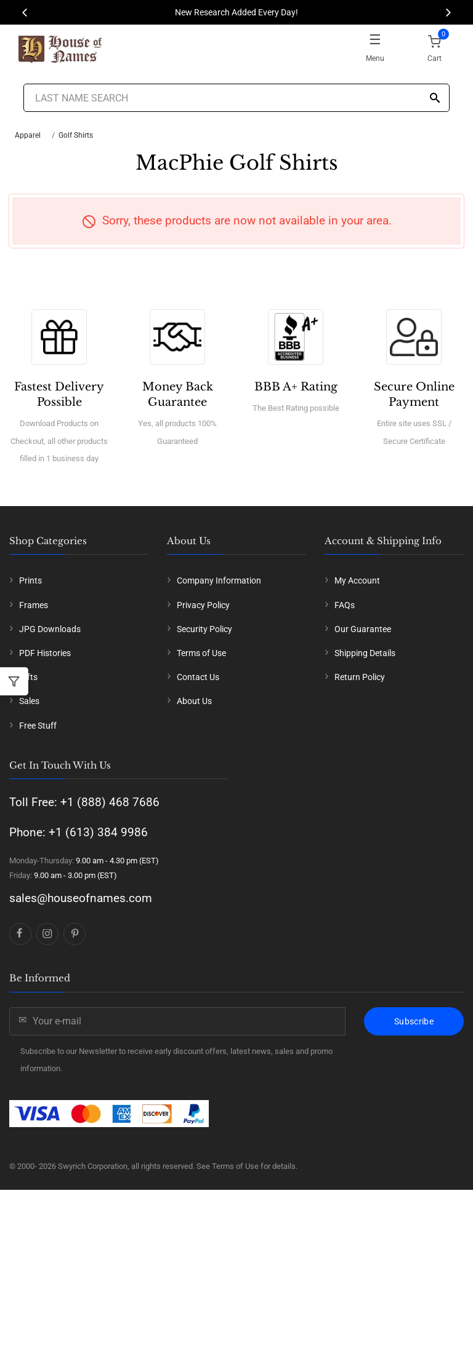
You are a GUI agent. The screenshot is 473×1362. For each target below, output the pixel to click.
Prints (30, 580)
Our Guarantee (362, 629)
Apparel (28, 135)
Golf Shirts (76, 135)
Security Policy (204, 629)
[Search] (434, 98)
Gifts (28, 677)
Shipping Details (364, 653)
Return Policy (359, 677)
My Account (357, 580)
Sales (29, 701)
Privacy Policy (203, 605)
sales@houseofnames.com (80, 898)
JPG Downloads (50, 629)
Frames (33, 605)
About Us (194, 701)
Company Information (219, 580)
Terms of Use (201, 653)
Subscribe (414, 1021)
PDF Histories (45, 653)
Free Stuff (38, 725)
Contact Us (198, 677)
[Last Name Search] (236, 98)
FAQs (344, 605)
